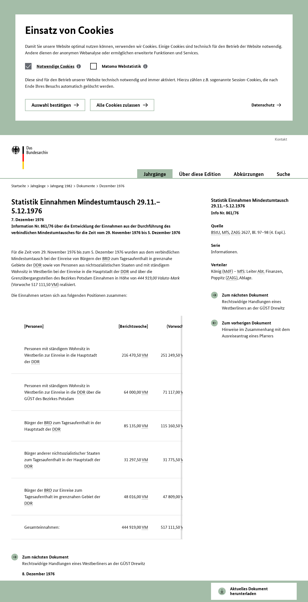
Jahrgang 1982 (61, 126)
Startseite (18, 126)
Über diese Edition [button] (200, 114)
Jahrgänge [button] (155, 114)
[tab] (59, 19)
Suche (283, 114)
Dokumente (86, 126)
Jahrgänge (38, 126)
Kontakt (281, 79)
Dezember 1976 (111, 126)
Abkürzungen (249, 114)
